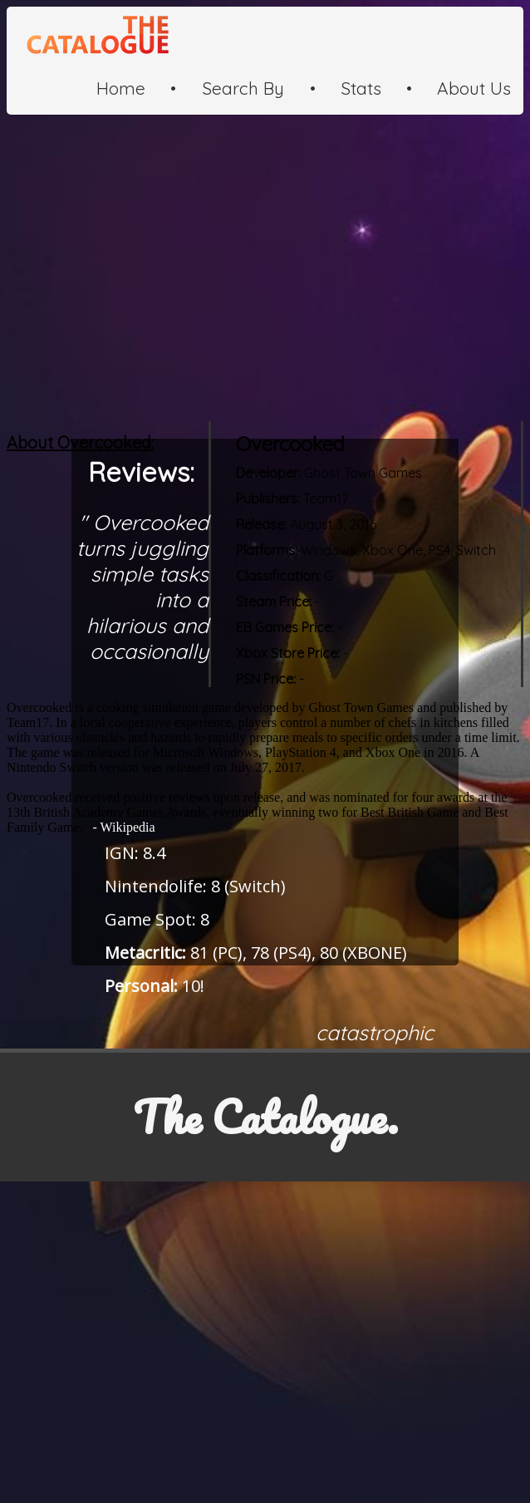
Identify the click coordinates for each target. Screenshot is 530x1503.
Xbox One (392, 550)
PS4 (437, 550)
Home (120, 88)
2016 (362, 524)
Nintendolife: (156, 886)
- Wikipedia (120, 827)
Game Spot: (150, 919)
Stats (361, 88)
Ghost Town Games (363, 472)
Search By (243, 88)
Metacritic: (145, 952)
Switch (476, 550)
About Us (474, 88)
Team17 (325, 498)
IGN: (122, 853)
